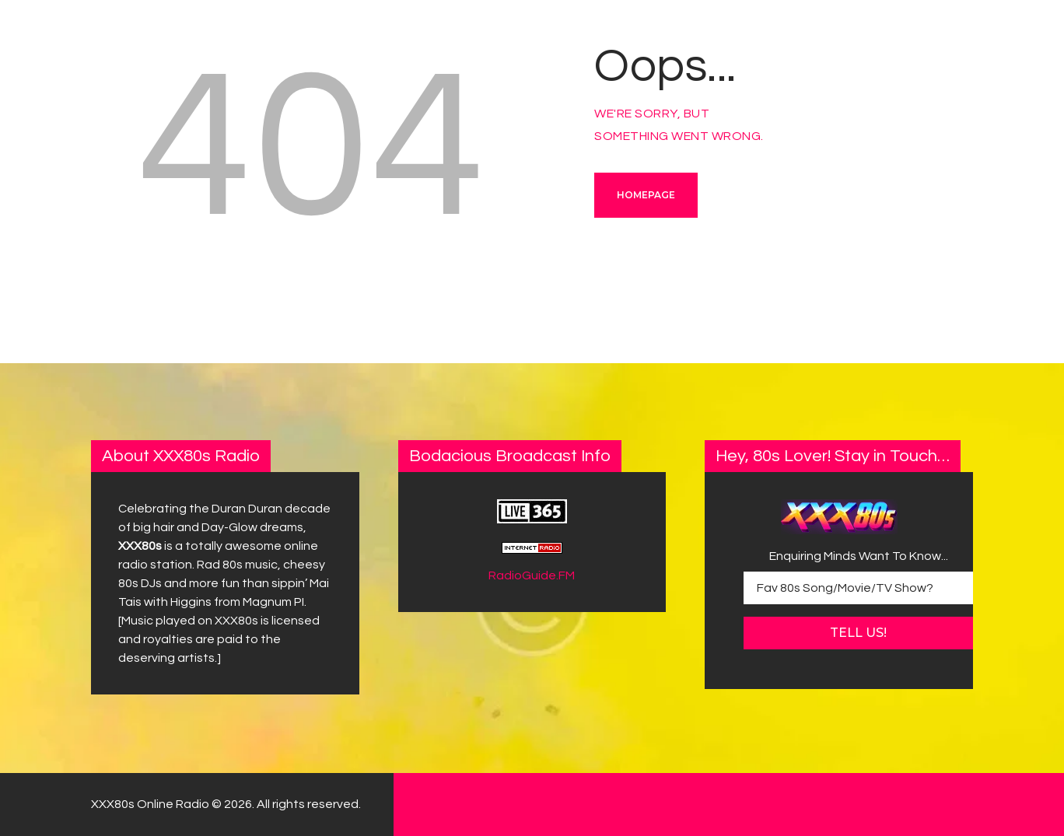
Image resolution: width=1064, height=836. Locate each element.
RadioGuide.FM (531, 575)
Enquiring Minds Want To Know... (858, 556)
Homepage (646, 195)
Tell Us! (858, 632)
